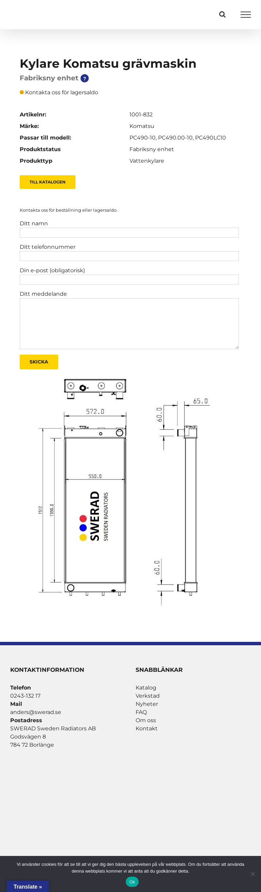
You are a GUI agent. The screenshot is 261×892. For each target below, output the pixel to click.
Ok (132, 882)
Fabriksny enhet (151, 149)
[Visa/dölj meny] (246, 15)
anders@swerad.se (35, 712)
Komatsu (141, 126)
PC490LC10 (210, 137)
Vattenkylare (146, 161)
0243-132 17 (25, 696)
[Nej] (252, 874)
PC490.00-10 (175, 137)
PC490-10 (142, 137)
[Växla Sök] (222, 14)
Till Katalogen (48, 181)
